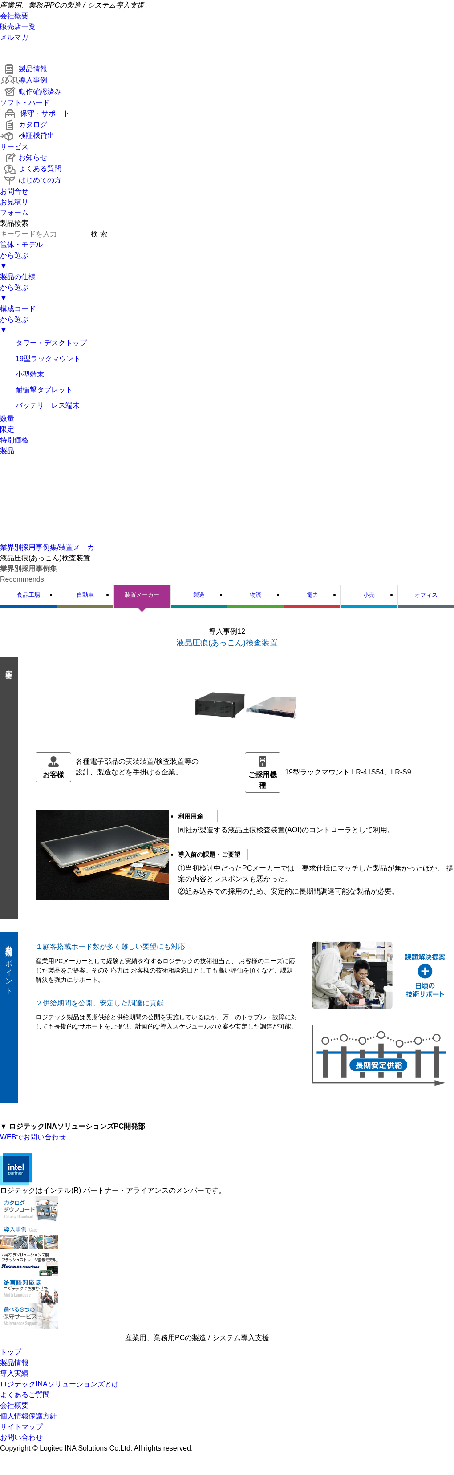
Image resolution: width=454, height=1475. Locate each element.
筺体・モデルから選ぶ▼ (21, 255)
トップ (10, 1352)
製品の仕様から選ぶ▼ (18, 287)
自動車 (85, 595)
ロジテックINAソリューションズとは (59, 1384)
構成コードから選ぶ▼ (18, 319)
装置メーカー (142, 595)
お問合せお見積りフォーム (14, 201)
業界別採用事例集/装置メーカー (50, 547)
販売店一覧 (18, 26)
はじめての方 (30, 180)
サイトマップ (21, 1426)
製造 (199, 595)
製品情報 (23, 69)
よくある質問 (30, 168)
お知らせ (23, 157)
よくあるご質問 (25, 1394)
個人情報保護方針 (28, 1416)
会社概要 (14, 16)
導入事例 (23, 80)
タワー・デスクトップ (43, 343)
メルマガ (14, 37)
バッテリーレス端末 (40, 405)
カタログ (23, 124)
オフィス (426, 595)
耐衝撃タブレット (36, 389)
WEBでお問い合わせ (33, 1137)
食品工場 (28, 595)
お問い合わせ (21, 1437)
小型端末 (22, 374)
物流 (255, 595)
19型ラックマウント (40, 358)
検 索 (99, 234)
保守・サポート (35, 113)
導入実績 (14, 1373)
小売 (369, 595)
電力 (312, 595)
